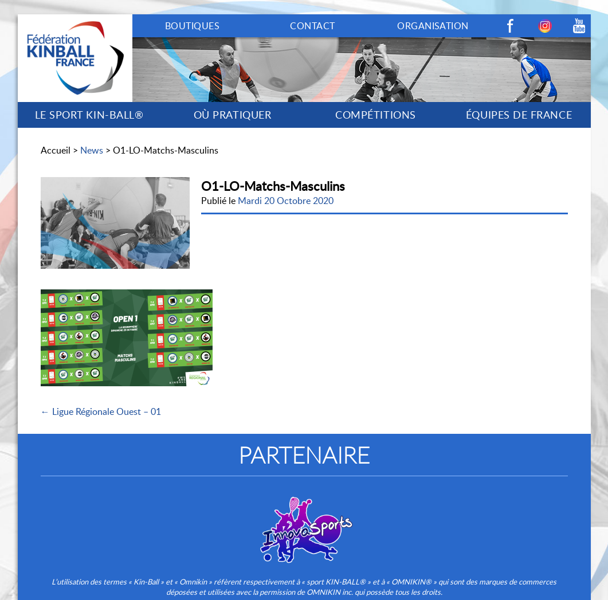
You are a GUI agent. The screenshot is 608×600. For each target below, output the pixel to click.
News (91, 150)
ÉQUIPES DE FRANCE (519, 114)
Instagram (545, 25)
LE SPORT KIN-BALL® (89, 114)
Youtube (579, 25)
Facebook (510, 25)
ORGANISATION (433, 25)
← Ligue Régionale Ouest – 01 (101, 411)
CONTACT (312, 25)
